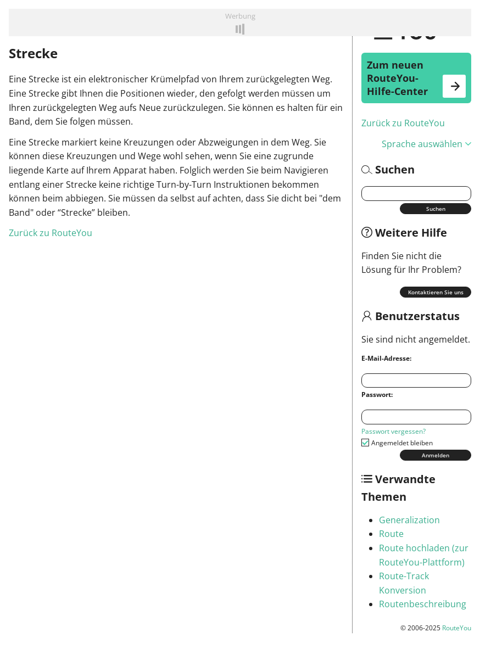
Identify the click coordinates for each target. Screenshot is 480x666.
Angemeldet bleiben (402, 442)
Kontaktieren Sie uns (436, 292)
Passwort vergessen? (393, 431)
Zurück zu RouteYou (403, 123)
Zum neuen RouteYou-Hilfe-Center (416, 78)
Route (391, 534)
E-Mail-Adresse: (386, 358)
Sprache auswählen (426, 144)
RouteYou (456, 628)
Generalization (409, 520)
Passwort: (377, 394)
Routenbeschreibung (422, 604)
